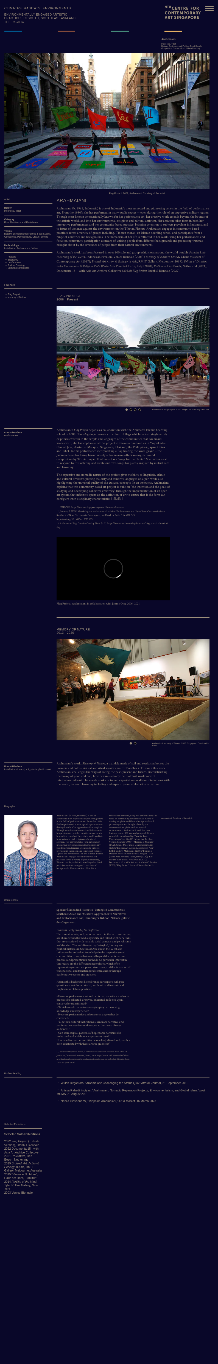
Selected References (19, 268)
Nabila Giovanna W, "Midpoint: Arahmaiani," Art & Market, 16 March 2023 (108, 1101)
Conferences (14, 262)
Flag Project (14, 294)
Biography (13, 259)
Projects (12, 256)
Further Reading (16, 265)
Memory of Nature (17, 297)
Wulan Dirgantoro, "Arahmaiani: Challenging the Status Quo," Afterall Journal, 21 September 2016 (124, 1083)
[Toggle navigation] (209, 8)
